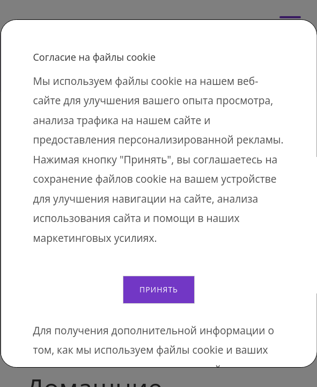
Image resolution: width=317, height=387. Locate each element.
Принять (158, 289)
